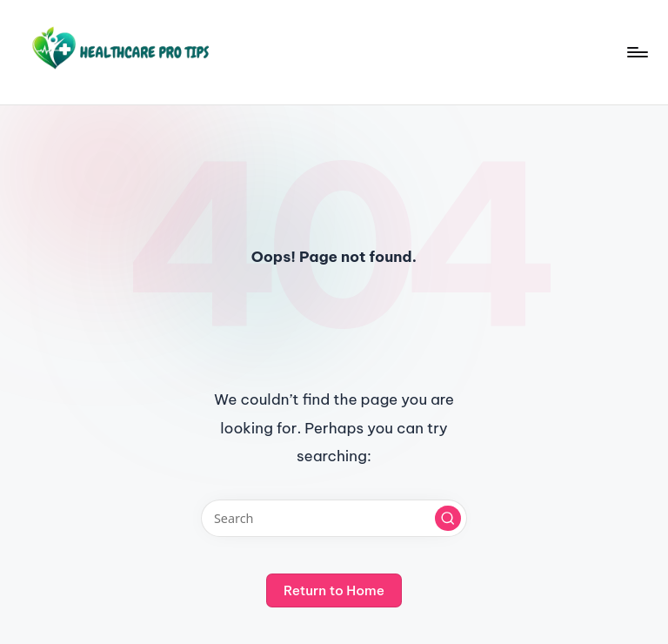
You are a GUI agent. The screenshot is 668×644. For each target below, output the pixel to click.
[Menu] (636, 52)
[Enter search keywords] (333, 518)
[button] (448, 519)
